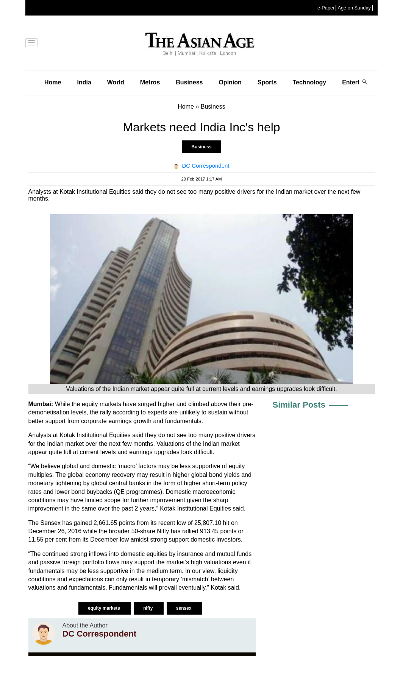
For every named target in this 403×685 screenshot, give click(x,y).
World (115, 82)
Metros (150, 82)
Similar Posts (299, 404)
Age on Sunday (354, 8)
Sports (267, 82)
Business (189, 82)
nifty (148, 608)
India (84, 82)
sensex (184, 608)
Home (52, 82)
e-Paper (326, 8)
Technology (309, 82)
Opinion (230, 82)
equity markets (104, 608)
